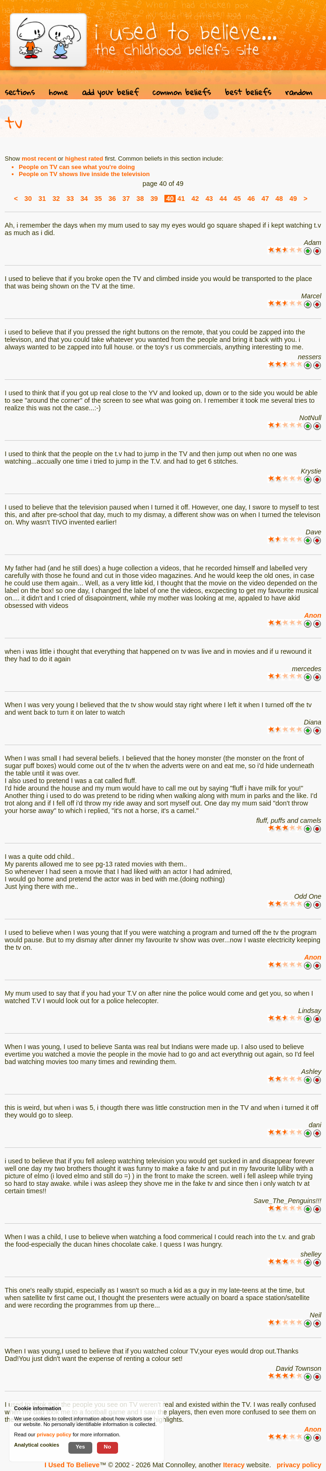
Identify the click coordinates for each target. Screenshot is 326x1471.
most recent (39, 158)
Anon (312, 615)
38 (140, 198)
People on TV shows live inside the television (84, 173)
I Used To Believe (71, 1465)
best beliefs (248, 92)
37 (126, 198)
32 (56, 198)
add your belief (110, 92)
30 (28, 198)
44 (223, 198)
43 (209, 198)
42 (195, 198)
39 (154, 198)
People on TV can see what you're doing (77, 166)
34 (84, 198)
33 (70, 198)
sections (20, 92)
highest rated (84, 158)
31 (42, 198)
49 (293, 198)
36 (112, 198)
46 (251, 198)
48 (279, 198)
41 (181, 198)
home (58, 92)
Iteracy (233, 1465)
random (298, 92)
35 (98, 198)
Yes (80, 1446)
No (107, 1446)
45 (237, 198)
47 (265, 198)
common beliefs (182, 92)
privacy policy (299, 1465)
